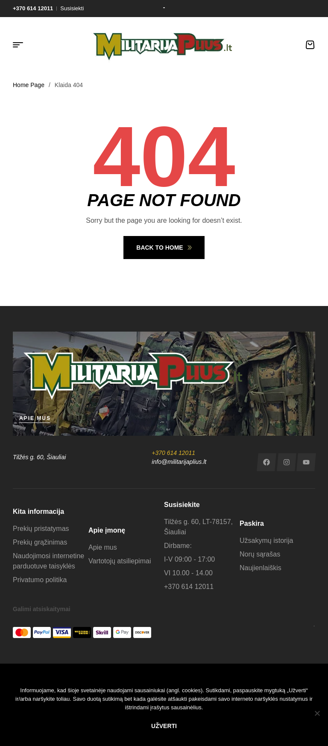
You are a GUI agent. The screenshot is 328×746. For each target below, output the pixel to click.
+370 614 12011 (173, 452)
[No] (317, 713)
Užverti (164, 726)
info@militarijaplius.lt (179, 461)
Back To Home (163, 247)
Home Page (28, 85)
